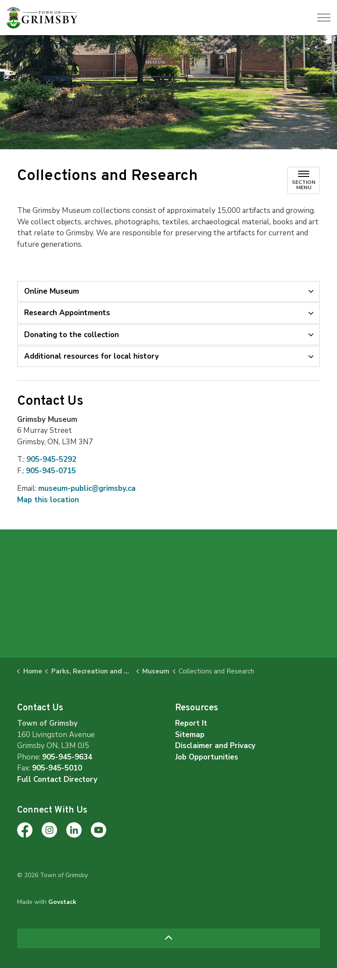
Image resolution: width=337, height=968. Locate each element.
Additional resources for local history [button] (91, 356)
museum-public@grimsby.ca (87, 488)
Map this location (48, 500)
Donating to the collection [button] (71, 335)
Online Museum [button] (51, 291)
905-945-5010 (57, 768)
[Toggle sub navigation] (303, 180)
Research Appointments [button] (67, 313)
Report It (191, 723)
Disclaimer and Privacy (215, 746)
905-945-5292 (51, 459)
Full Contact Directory (57, 779)
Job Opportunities (206, 757)
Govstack (62, 902)
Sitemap (189, 735)
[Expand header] (324, 17)
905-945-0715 (51, 471)
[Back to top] (168, 938)
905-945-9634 (67, 757)
